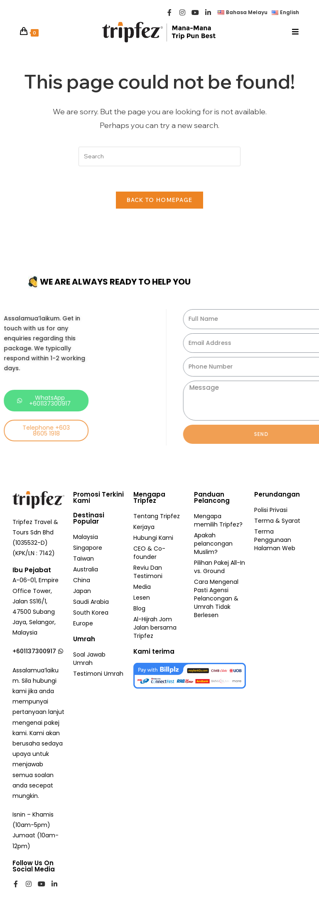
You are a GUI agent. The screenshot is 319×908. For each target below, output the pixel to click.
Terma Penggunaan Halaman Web (274, 539)
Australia (85, 569)
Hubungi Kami (153, 538)
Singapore (87, 548)
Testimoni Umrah (98, 673)
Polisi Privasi (270, 510)
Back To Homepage (160, 200)
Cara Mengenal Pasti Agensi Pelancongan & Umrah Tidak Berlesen (216, 598)
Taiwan (83, 558)
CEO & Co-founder (149, 552)
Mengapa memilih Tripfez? (218, 520)
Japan (82, 591)
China (81, 580)
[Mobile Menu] (295, 32)
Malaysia (85, 537)
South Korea (90, 612)
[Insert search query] (159, 156)
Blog (139, 608)
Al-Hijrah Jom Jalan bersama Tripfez (155, 627)
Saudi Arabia (91, 602)
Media (142, 587)
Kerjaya (144, 527)
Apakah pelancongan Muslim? (213, 543)
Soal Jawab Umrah (89, 658)
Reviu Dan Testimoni (147, 572)
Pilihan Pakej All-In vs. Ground (219, 567)
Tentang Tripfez (156, 516)
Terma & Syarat (277, 521)
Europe (83, 623)
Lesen (141, 597)
